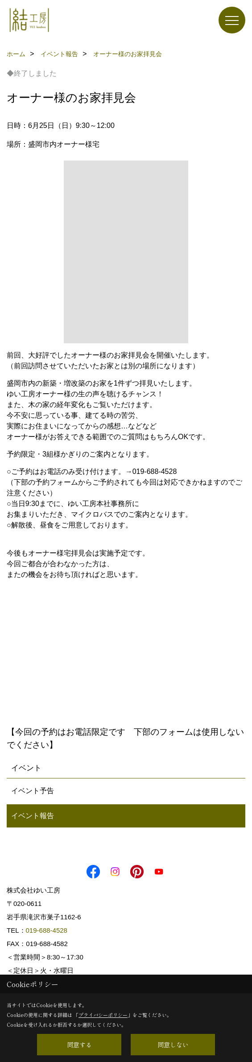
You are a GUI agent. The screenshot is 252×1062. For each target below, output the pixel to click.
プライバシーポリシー (103, 1014)
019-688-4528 (46, 930)
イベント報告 (32, 815)
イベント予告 (32, 790)
